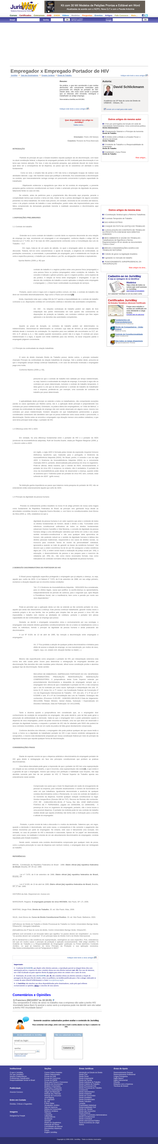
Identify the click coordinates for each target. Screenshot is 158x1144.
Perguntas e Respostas (53, 1088)
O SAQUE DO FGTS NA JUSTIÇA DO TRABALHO (124, 226)
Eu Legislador (49, 1099)
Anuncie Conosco (16, 1092)
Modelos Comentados (52, 1086)
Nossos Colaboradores (18, 1076)
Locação (82, 1103)
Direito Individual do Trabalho (89, 1082)
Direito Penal (84, 1076)
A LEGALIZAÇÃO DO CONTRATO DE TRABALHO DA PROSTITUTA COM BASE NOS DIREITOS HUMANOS (123, 232)
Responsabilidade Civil (87, 1107)
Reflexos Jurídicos (51, 1111)
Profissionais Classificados (19, 1078)
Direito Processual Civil (87, 1086)
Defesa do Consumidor (52, 1109)
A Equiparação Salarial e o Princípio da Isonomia (123, 131)
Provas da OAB (50, 1076)
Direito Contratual (85, 1119)
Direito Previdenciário (87, 1099)
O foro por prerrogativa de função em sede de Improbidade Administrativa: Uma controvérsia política (124, 125)
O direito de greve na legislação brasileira (120, 254)
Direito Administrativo (87, 1092)
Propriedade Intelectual (87, 1105)
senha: (17, 1048)
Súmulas (47, 1121)
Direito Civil (83, 1074)
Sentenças (48, 1119)
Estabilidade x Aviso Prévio (115, 152)
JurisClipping (49, 1098)
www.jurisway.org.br (56, 980)
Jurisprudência (49, 1117)
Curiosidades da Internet (53, 1126)
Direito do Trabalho (65, 75)
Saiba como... (79, 125)
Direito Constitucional (87, 1117)
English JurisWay (50, 1132)
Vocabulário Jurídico (51, 1105)
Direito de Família (85, 1080)
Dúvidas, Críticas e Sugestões (21, 1104)
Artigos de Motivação (52, 1092)
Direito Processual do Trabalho (90, 1088)
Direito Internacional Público (89, 1121)
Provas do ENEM (50, 1080)
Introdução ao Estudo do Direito (90, 1073)
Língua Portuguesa (121, 1076)
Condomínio (83, 1090)
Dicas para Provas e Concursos (56, 1082)
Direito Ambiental (85, 1094)
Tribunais (47, 1113)
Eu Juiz (47, 1101)
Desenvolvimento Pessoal (123, 1073)
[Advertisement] (79, 44)
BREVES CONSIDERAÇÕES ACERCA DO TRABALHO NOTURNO (120, 249)
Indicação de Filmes (51, 1125)
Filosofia (117, 1082)
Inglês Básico (118, 1078)
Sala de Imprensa (50, 1107)
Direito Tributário (85, 1101)
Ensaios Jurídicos (48, 75)
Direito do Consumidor (87, 1096)
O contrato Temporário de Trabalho (118, 218)
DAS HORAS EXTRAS (113, 222)
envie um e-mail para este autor (119, 109)
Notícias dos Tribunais (52, 1094)
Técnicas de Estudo (121, 1086)
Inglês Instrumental (121, 1080)
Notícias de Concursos (52, 1096)
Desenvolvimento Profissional (124, 1074)
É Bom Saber (49, 1103)
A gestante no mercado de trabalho (118, 258)
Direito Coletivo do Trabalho (89, 1084)
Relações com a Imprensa (123, 1084)
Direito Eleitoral (84, 1113)
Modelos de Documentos (53, 1084)
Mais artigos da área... (138, 268)
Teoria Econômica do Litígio (89, 1123)
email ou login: (21, 1040)
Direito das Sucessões (87, 1111)
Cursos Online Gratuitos (53, 1073)
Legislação (48, 1115)
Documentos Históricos (52, 1128)
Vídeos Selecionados (52, 1074)
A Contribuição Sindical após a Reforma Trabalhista (124, 215)
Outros (81, 1125)
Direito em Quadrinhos (52, 1123)
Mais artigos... (141, 158)
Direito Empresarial (86, 1078)
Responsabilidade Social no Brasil (22, 1080)
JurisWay (14, 75)
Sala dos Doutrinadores (29, 75)
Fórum (46, 1130)
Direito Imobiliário (85, 1098)
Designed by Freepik (17, 1116)
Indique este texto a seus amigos (134, 76)
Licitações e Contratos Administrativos (93, 1115)
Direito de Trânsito (85, 1109)
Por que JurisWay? (17, 1074)
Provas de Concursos (52, 1078)
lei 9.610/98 (28, 968)
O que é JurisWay (16, 1073)
